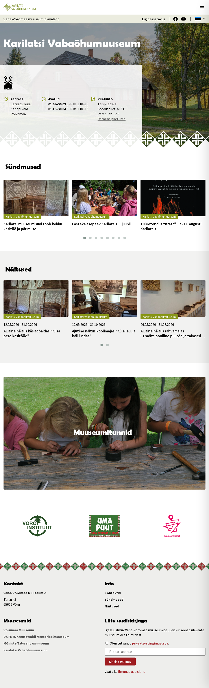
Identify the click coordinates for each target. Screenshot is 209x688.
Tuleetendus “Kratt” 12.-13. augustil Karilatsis (172, 226)
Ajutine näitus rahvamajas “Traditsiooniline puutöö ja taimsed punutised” (171, 333)
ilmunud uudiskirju (131, 671)
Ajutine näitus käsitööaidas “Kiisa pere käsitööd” (32, 333)
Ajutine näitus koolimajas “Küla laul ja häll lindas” (103, 333)
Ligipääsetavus (153, 19)
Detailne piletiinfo (112, 119)
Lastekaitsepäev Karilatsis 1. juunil (101, 224)
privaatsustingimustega (150, 643)
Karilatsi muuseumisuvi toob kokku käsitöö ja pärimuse (33, 226)
